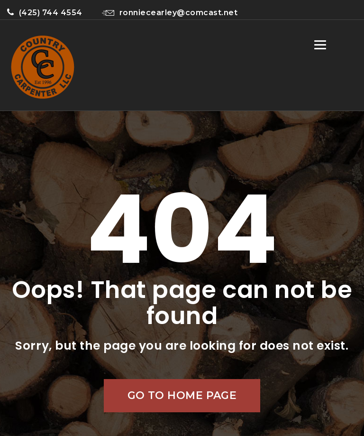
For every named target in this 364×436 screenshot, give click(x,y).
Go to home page (182, 395)
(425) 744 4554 (44, 12)
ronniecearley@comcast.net (169, 12)
